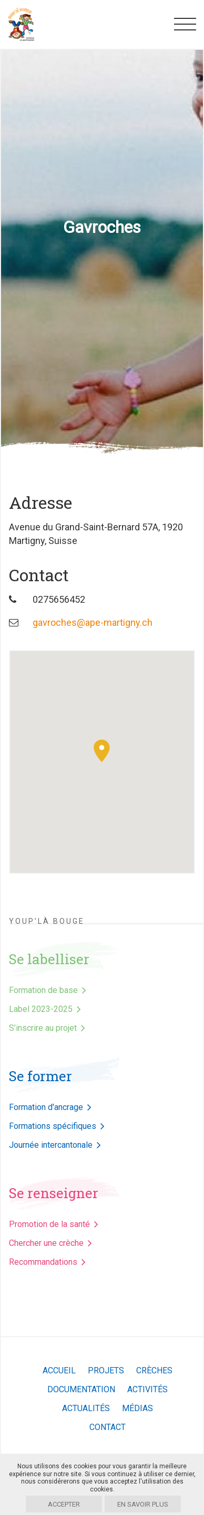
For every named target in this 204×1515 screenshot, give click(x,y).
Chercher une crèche (46, 1243)
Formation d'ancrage (46, 1107)
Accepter (64, 1504)
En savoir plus (142, 1504)
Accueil (59, 1370)
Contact (107, 1427)
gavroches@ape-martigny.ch (92, 622)
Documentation (81, 1389)
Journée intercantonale (51, 1145)
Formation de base (43, 990)
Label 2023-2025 (41, 1009)
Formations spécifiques (52, 1126)
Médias (137, 1408)
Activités (147, 1389)
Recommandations (43, 1262)
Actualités (86, 1408)
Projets (106, 1370)
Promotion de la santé (49, 1224)
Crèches (154, 1370)
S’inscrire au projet (43, 1028)
